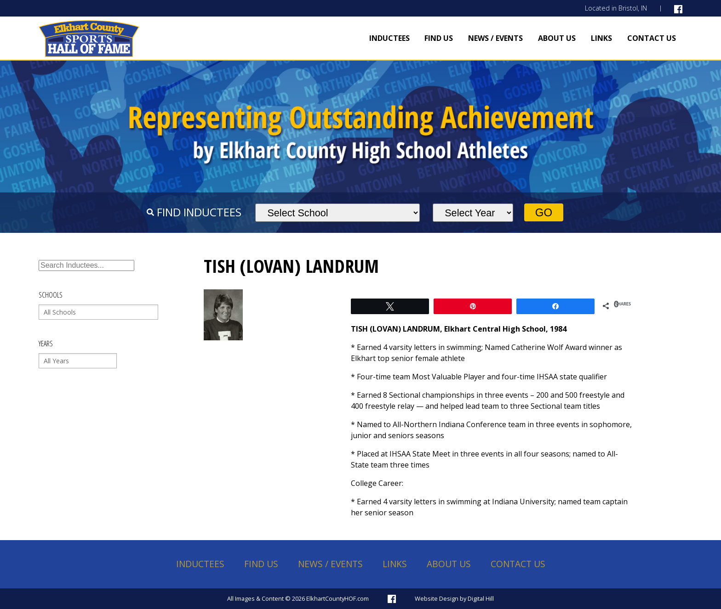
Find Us (438, 38)
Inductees (389, 38)
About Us (557, 38)
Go (543, 212)
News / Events (495, 38)
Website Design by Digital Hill (454, 598)
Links (601, 38)
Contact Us (651, 38)
